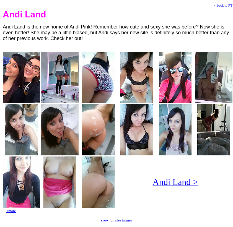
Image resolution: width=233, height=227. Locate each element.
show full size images (116, 220)
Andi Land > (175, 182)
